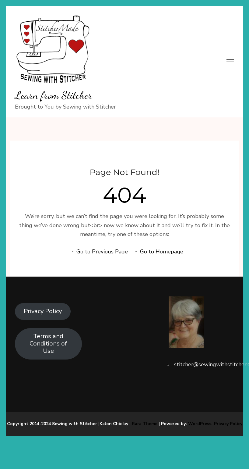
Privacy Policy (43, 311)
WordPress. (200, 424)
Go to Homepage (161, 251)
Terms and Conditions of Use (48, 343)
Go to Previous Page (102, 251)
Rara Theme (144, 424)
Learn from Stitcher (53, 95)
